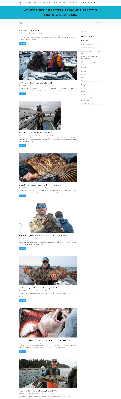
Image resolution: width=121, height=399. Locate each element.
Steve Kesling (32, 33)
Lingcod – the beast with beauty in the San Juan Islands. (40, 185)
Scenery (83, 94)
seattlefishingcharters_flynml (36, 85)
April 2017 (83, 77)
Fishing (48, 85)
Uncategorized (42, 33)
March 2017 (84, 80)
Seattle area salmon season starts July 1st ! (35, 83)
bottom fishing (49, 135)
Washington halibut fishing (87, 103)
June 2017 (83, 74)
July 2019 (83, 71)
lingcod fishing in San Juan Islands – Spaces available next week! (43, 235)
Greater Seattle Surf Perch (29, 30)
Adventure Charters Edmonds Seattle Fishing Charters (60, 12)
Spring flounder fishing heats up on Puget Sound (37, 132)
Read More (22, 43)
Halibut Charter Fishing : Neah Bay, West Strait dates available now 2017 (46, 340)
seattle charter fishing (86, 97)
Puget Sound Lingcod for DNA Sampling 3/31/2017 (38, 391)
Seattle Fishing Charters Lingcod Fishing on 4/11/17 (38, 288)
